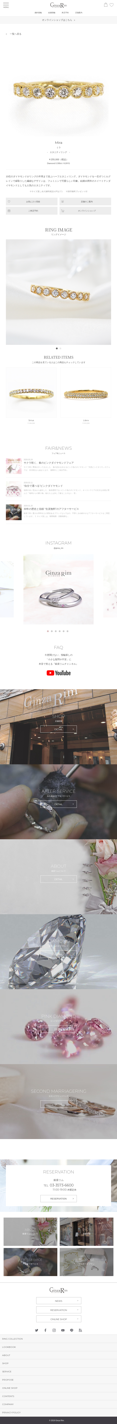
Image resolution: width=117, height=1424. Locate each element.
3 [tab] (56, 631)
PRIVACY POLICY (11, 1412)
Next (106, 292)
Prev (10, 292)
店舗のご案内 (87, 202)
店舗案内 (78, 13)
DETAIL (58, 729)
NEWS (58, 1301)
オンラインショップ (87, 211)
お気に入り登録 (33, 202)
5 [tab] (63, 631)
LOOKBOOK (9, 1347)
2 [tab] (52, 631)
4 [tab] (60, 631)
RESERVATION (58, 1198)
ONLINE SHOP (58, 1319)
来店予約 (65, 13)
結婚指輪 (51, 13)
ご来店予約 (33, 211)
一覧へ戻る (15, 34)
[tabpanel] (58, 589)
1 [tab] (48, 631)
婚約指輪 (38, 13)
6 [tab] (67, 631)
